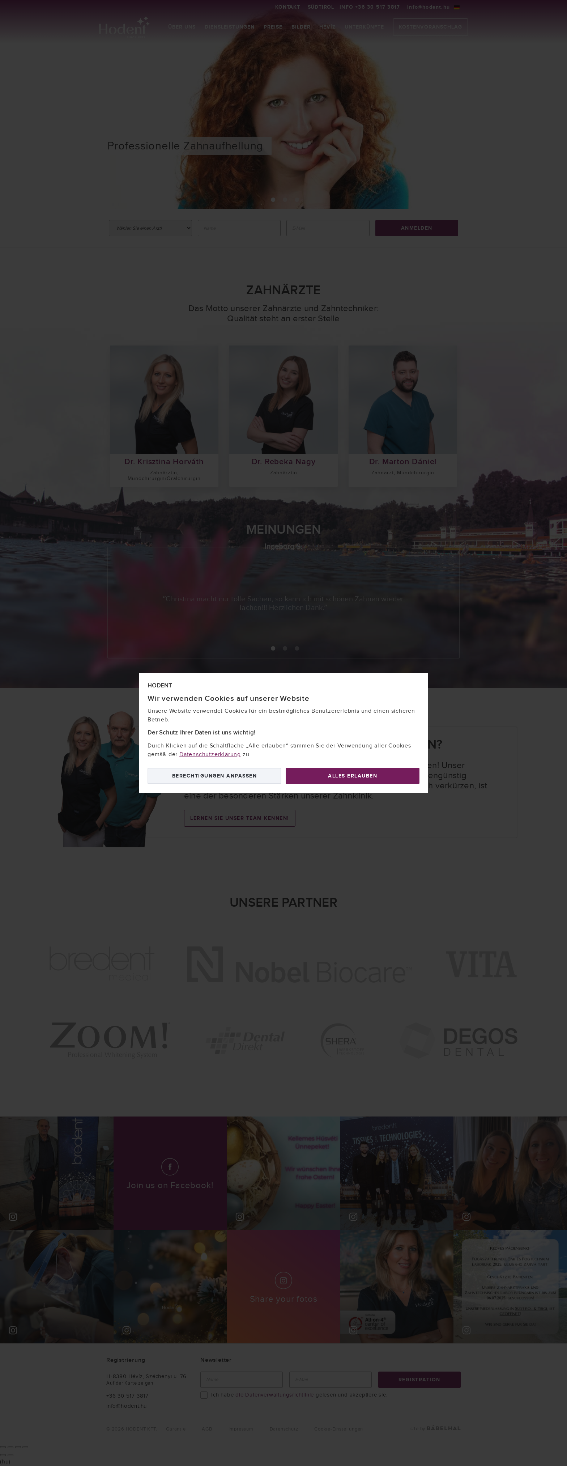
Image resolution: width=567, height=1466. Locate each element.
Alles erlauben (352, 776)
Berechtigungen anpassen (214, 776)
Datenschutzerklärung (210, 754)
